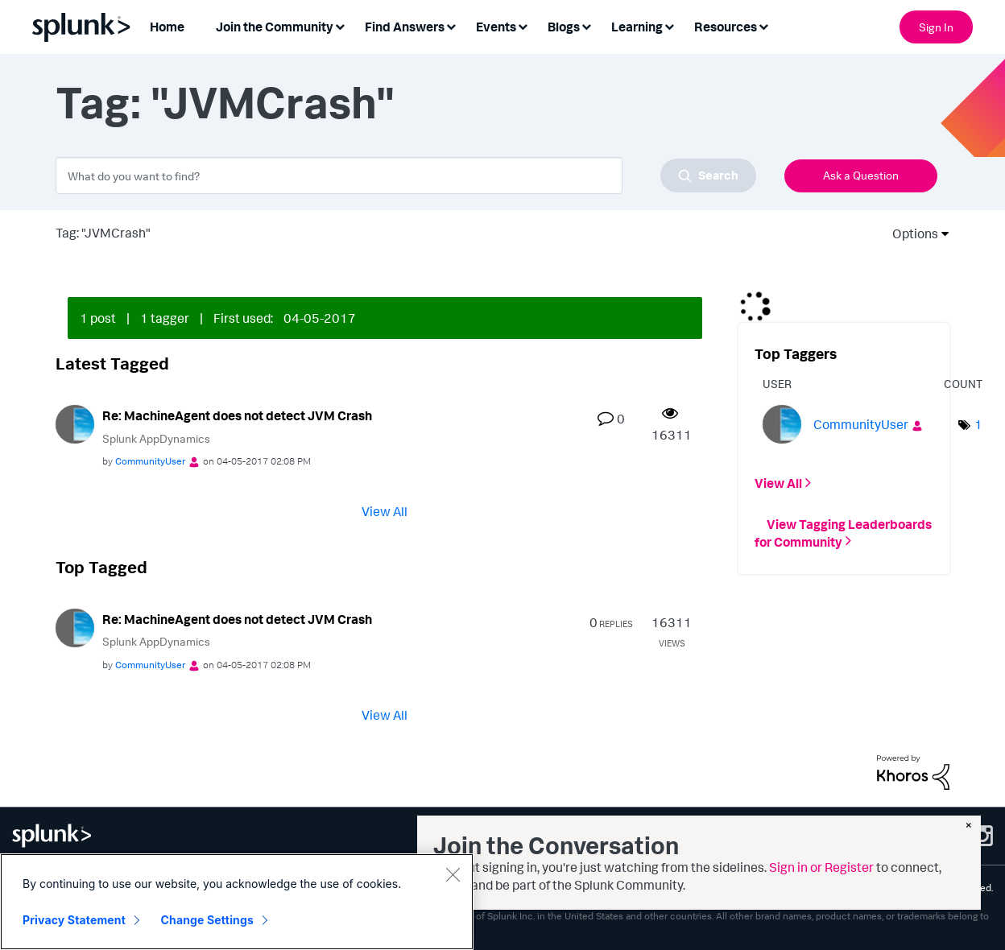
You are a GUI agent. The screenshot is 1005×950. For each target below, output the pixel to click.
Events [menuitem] (496, 27)
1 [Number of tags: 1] (978, 424)
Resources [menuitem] (725, 27)
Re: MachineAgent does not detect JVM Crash (237, 415)
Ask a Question (861, 175)
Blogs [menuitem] (564, 27)
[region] (237, 901)
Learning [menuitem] (637, 27)
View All (384, 511)
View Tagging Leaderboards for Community (843, 532)
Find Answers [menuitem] (405, 27)
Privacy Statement (74, 920)
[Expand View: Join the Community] (340, 25)
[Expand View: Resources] (763, 25)
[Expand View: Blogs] (586, 25)
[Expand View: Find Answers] (451, 25)
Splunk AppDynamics (156, 438)
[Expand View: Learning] (669, 25)
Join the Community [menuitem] (274, 27)
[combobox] (406, 175)
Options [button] (910, 233)
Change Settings (207, 920)
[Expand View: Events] (523, 25)
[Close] (453, 874)
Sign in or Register (821, 867)
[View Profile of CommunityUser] (150, 461)
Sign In (936, 27)
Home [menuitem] (167, 27)
